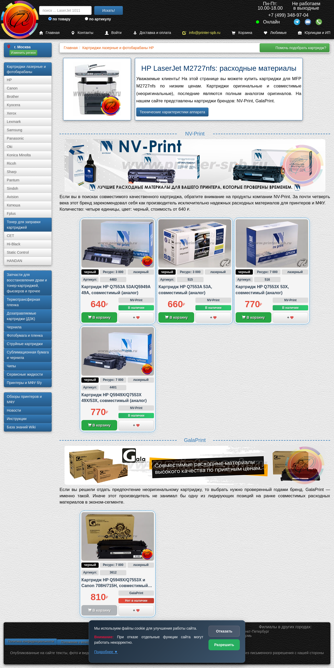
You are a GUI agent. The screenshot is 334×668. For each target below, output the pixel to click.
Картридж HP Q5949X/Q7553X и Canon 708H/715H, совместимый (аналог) (114, 586)
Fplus (11, 213)
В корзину (99, 317)
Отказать (224, 631)
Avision (13, 197)
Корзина (242, 32)
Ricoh (11, 163)
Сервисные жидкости (25, 374)
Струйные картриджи (25, 344)
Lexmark (14, 122)
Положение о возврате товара (83, 642)
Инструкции (17, 419)
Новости (14, 410)
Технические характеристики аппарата (172, 112)
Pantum (13, 180)
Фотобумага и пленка (25, 335)
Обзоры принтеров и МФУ (24, 399)
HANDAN (14, 261)
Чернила (14, 327)
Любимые (275, 32)
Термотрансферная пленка (23, 302)
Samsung (14, 130)
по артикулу (98, 19)
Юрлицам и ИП (314, 32)
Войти (113, 32)
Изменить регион (23, 53)
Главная (49, 32)
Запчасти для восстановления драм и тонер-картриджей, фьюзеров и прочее (27, 283)
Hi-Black (13, 244)
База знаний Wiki (21, 427)
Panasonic (15, 138)
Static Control (18, 252)
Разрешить (224, 645)
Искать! (108, 10)
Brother (13, 96)
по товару (59, 19)
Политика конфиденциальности (31, 641)
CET (10, 236)
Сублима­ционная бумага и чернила (28, 355)
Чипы (11, 366)
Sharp (11, 172)
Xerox (11, 113)
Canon (12, 88)
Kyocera (13, 105)
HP (9, 80)
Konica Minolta (19, 155)
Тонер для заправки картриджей (23, 224)
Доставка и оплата (152, 32)
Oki (9, 147)
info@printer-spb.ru (201, 32)
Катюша (13, 205)
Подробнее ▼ (106, 652)
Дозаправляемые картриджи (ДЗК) (21, 316)
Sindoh (12, 188)
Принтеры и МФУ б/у (24, 383)
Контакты (82, 32)
